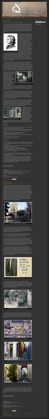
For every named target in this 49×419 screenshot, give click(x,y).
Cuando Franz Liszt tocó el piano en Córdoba (12, 22)
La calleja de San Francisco (9, 183)
